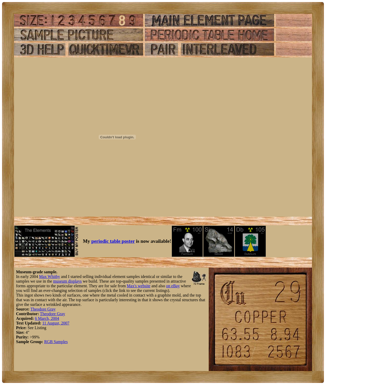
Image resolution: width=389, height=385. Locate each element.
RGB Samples (56, 341)
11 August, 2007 (55, 323)
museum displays (67, 281)
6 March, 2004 (47, 318)
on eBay (173, 286)
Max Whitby (49, 276)
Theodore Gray (43, 309)
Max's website (138, 286)
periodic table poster (113, 241)
